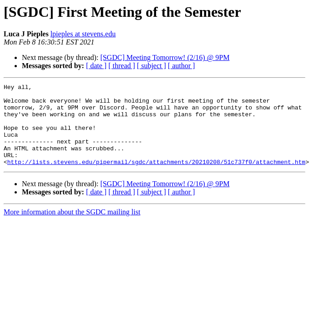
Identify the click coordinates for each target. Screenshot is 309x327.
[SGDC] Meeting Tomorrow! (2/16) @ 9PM (164, 57)
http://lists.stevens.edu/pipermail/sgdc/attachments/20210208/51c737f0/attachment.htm (156, 178)
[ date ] (96, 65)
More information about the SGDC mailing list (72, 228)
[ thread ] (121, 65)
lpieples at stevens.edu (83, 34)
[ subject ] (151, 65)
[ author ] (181, 65)
